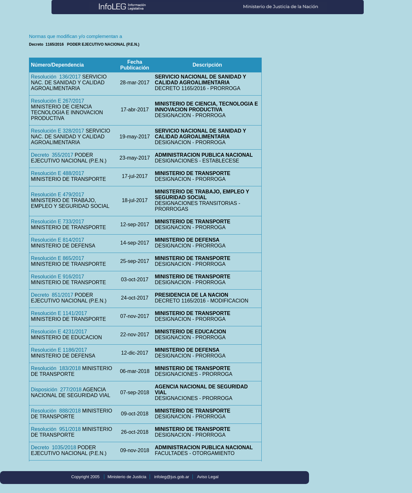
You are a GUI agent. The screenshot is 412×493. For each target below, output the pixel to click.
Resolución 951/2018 (56, 429)
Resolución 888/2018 (56, 411)
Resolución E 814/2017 (57, 240)
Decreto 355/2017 (52, 155)
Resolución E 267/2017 (57, 101)
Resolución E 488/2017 (57, 173)
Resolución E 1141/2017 (59, 313)
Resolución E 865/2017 (57, 258)
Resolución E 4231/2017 (59, 331)
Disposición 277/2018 (56, 389)
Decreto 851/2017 (52, 295)
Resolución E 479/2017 (57, 194)
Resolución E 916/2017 (57, 276)
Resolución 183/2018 (56, 368)
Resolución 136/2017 (56, 76)
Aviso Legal (208, 476)
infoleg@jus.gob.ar (171, 476)
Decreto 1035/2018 (53, 447)
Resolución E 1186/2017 (59, 350)
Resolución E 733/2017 (57, 221)
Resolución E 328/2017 (57, 131)
